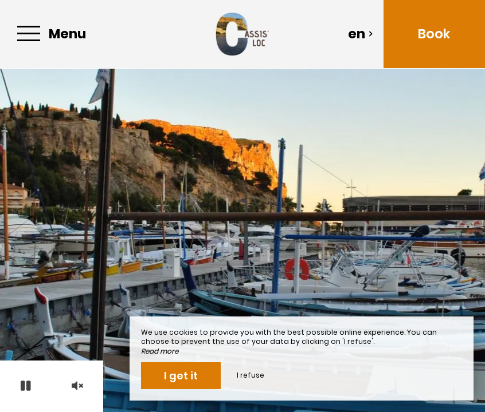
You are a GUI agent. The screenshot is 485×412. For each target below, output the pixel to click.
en (360, 34)
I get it (181, 376)
